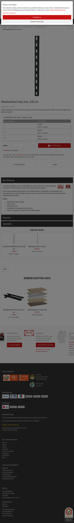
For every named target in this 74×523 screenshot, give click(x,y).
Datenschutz (12, 13)
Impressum (5, 13)
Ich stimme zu (37, 17)
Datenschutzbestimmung (57, 10)
